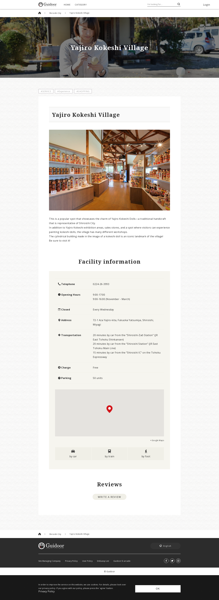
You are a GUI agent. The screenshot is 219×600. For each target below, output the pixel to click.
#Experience (63, 91)
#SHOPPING (83, 91)
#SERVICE (46, 91)
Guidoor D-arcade (121, 561)
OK (158, 588)
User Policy (87, 561)
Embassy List (103, 561)
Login (206, 4)
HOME (67, 4)
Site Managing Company (49, 561)
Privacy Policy (71, 561)
